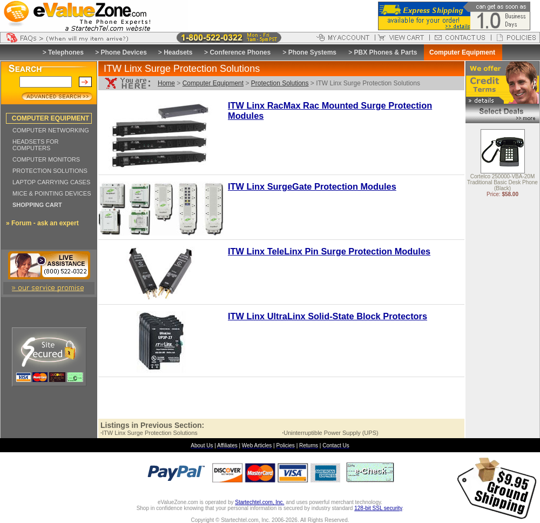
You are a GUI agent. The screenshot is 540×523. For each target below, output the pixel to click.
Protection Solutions (280, 83)
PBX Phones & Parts (385, 52)
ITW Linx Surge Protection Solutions (149, 433)
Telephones (66, 52)
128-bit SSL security (378, 508)
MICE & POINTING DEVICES (51, 193)
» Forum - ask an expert (42, 223)
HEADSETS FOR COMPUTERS (35, 144)
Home (166, 83)
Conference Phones (240, 52)
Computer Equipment (213, 83)
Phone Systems (312, 52)
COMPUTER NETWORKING (50, 130)
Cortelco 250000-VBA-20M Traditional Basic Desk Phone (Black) (502, 183)
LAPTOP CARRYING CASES (51, 182)
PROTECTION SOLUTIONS (49, 170)
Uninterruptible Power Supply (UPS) (330, 433)
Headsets (178, 52)
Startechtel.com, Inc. (259, 502)
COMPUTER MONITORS (46, 159)
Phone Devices (123, 52)
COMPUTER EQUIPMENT (50, 118)
